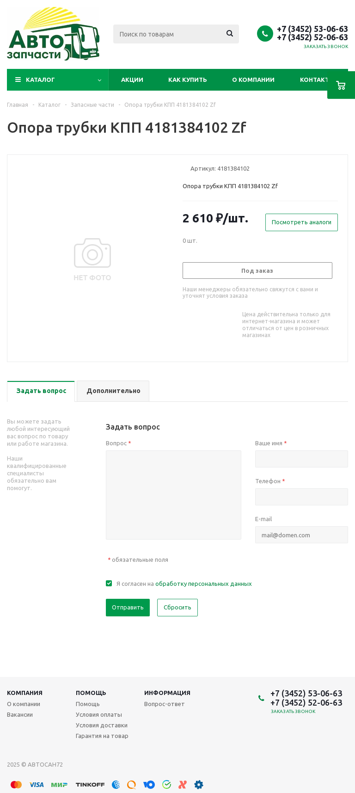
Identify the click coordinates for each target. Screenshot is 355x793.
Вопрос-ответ (164, 704)
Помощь (91, 692)
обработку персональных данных (203, 583)
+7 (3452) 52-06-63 (312, 37)
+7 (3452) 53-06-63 (312, 29)
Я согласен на (184, 583)
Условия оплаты (99, 714)
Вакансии (20, 714)
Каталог (40, 79)
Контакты (317, 79)
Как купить (187, 79)
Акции (132, 79)
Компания (25, 692)
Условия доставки (102, 725)
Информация (167, 692)
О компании (253, 79)
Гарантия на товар (102, 735)
